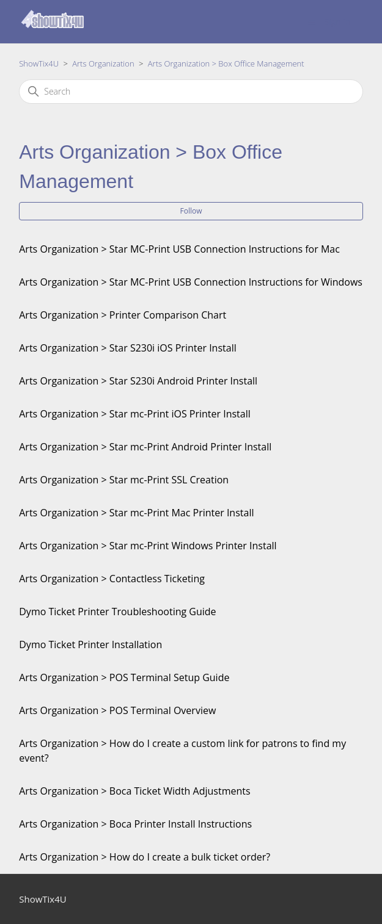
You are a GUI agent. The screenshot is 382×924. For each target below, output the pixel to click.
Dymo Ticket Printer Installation (90, 644)
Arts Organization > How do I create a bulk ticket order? (144, 857)
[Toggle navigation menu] (312, 21)
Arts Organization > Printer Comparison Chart (122, 315)
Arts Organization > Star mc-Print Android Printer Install (145, 446)
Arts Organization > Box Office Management (226, 63)
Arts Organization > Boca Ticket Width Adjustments (134, 791)
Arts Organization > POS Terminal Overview (117, 710)
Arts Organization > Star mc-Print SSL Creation (124, 479)
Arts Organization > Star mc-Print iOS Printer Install (135, 413)
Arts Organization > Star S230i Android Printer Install (138, 381)
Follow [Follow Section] (191, 211)
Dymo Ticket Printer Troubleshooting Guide (117, 611)
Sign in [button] (338, 21)
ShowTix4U (39, 63)
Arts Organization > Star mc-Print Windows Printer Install (147, 545)
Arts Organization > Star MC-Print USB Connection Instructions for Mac (179, 249)
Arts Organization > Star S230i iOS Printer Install (127, 348)
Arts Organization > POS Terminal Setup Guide (124, 677)
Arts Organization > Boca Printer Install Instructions (135, 824)
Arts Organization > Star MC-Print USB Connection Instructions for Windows (190, 282)
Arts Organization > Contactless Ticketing (112, 578)
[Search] (191, 91)
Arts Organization (103, 63)
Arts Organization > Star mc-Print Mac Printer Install (136, 512)
